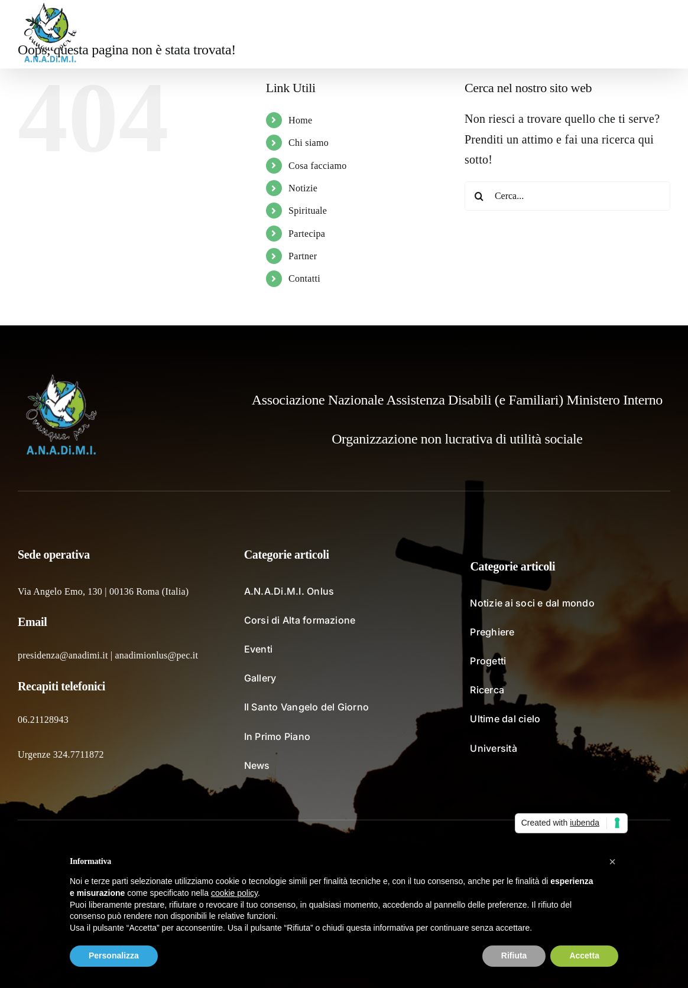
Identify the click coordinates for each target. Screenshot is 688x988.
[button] (651, 34)
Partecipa (306, 234)
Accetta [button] (584, 955)
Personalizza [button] (114, 955)
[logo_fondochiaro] (62, 378)
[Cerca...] (567, 196)
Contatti (304, 278)
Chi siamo (308, 143)
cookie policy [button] (234, 893)
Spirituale (307, 211)
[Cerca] (479, 196)
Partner (302, 256)
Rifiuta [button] (514, 955)
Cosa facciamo (317, 166)
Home (300, 120)
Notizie (302, 188)
